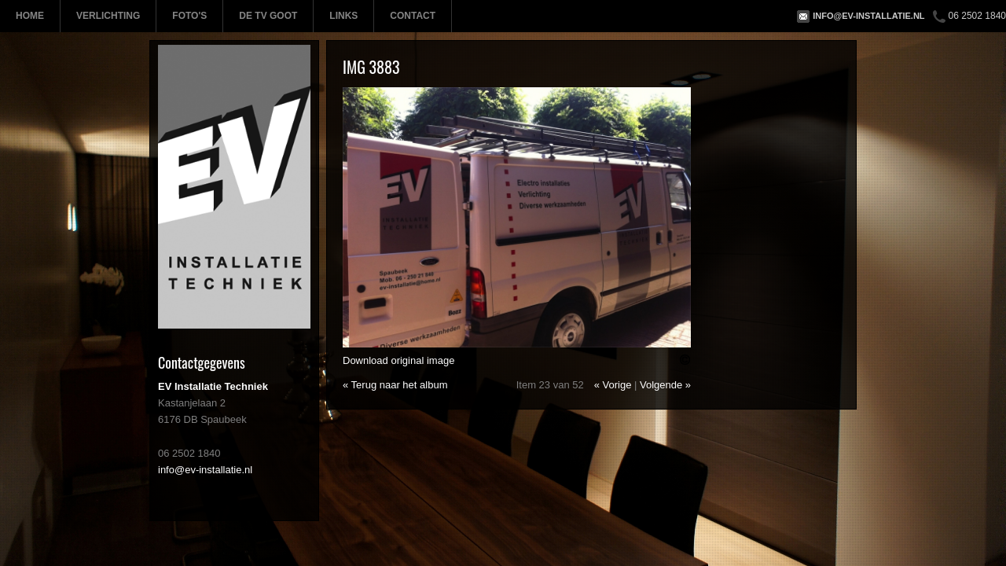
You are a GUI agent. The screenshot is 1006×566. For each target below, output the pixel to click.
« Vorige (613, 385)
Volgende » (665, 385)
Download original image (398, 360)
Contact (412, 15)
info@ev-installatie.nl (868, 15)
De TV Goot (268, 15)
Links (343, 15)
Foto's (189, 15)
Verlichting (108, 15)
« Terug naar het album (395, 385)
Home (30, 15)
